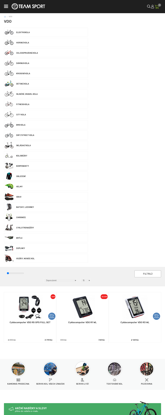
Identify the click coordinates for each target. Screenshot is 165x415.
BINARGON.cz (95, 411)
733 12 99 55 (18, 376)
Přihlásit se (145, 6)
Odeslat (53, 263)
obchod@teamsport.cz (44, 376)
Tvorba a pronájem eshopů (76, 411)
